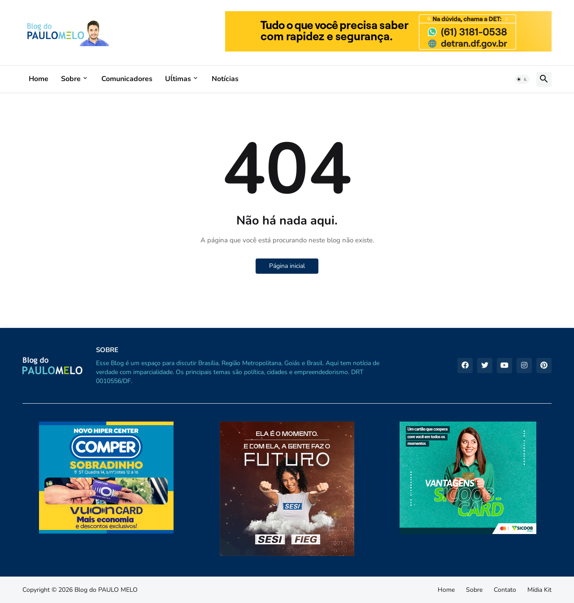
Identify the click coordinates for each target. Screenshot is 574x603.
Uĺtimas (178, 79)
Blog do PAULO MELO (106, 590)
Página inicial (287, 266)
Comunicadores (126, 79)
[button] (522, 79)
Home (38, 79)
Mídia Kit (539, 590)
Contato (505, 590)
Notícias (225, 79)
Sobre (71, 79)
